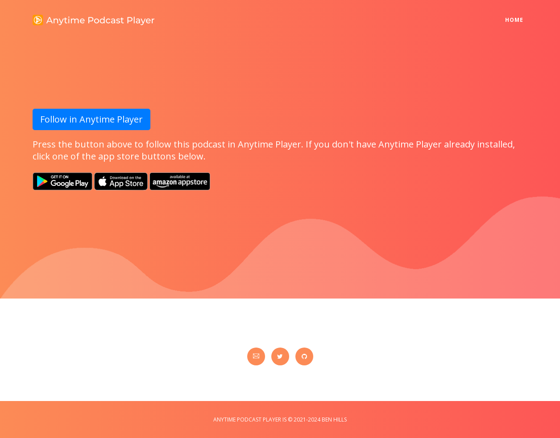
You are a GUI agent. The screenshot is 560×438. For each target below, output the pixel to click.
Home (516, 14)
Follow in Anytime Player (91, 119)
